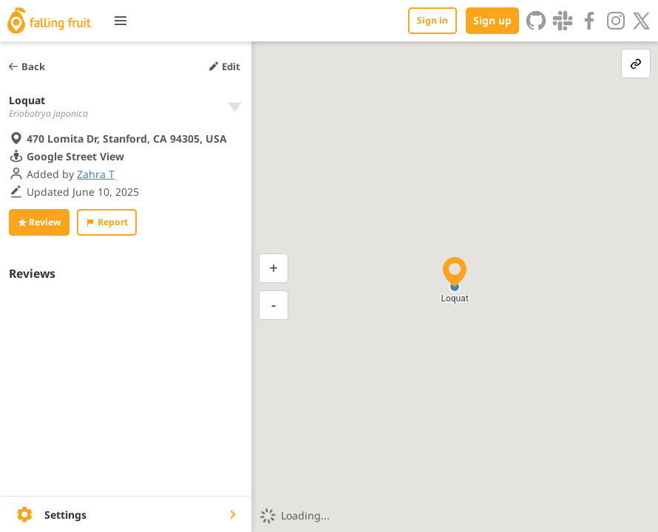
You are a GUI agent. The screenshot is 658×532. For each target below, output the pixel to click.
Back (26, 66)
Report (106, 222)
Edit (224, 66)
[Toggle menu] (120, 21)
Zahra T (96, 174)
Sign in (432, 20)
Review (39, 222)
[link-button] (636, 63)
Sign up (492, 20)
